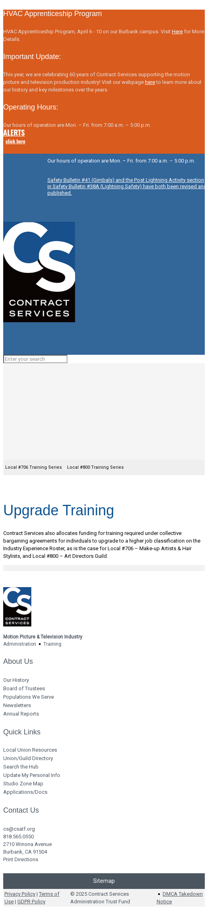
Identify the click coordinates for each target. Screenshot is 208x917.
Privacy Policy (19, 894)
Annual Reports (21, 714)
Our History (16, 680)
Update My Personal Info (31, 775)
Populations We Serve (28, 697)
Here (177, 31)
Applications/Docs (25, 792)
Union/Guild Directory (28, 758)
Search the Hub (21, 767)
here (150, 82)
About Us (18, 661)
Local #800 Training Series (95, 467)
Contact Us (21, 810)
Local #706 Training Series (33, 467)
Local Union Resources (30, 750)
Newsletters (17, 705)
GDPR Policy (31, 902)
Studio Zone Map (23, 784)
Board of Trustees (24, 688)
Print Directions (20, 859)
